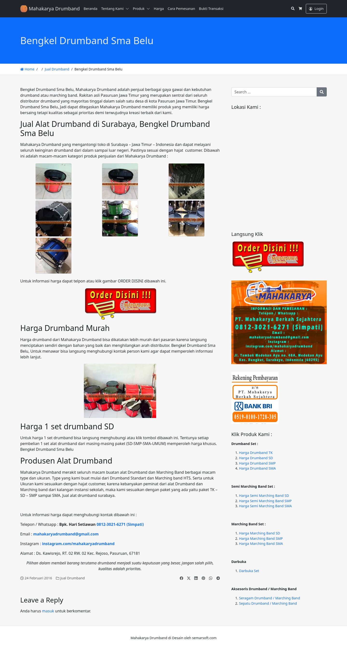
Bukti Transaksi (211, 8)
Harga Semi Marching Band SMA (265, 506)
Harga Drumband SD (256, 458)
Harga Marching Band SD (259, 533)
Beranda (90, 8)
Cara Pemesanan (181, 8)
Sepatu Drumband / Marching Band (268, 603)
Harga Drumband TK (256, 452)
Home (27, 69)
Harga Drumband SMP (257, 463)
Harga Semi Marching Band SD (264, 495)
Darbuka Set (249, 570)
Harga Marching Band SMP (261, 538)
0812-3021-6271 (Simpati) (120, 524)
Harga (159, 8)
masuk (48, 611)
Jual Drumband (57, 69)
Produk (139, 8)
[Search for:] (274, 91)
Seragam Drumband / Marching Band (269, 598)
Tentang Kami (112, 8)
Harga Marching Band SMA (261, 543)
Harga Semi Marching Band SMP (265, 501)
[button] (128, 8)
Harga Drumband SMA (257, 468)
